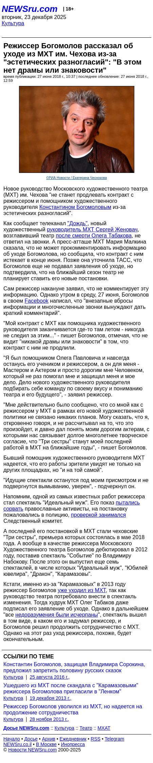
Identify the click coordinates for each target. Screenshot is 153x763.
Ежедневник (73, 739)
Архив (48, 739)
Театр (86, 728)
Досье (31, 739)
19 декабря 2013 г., (50, 698)
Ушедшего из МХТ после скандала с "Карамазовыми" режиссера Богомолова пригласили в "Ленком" (70, 688)
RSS (95, 739)
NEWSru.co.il (17, 744)
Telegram (115, 739)
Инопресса (73, 744)
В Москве (46, 744)
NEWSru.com (30, 9)
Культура (13, 23)
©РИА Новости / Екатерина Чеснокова (76, 178)
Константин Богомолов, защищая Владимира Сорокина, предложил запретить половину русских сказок (74, 667)
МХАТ (103, 728)
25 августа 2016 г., (50, 677)
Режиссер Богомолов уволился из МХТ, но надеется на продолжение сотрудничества (72, 709)
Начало (11, 739)
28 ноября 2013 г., (49, 719)
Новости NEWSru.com (32, 749)
